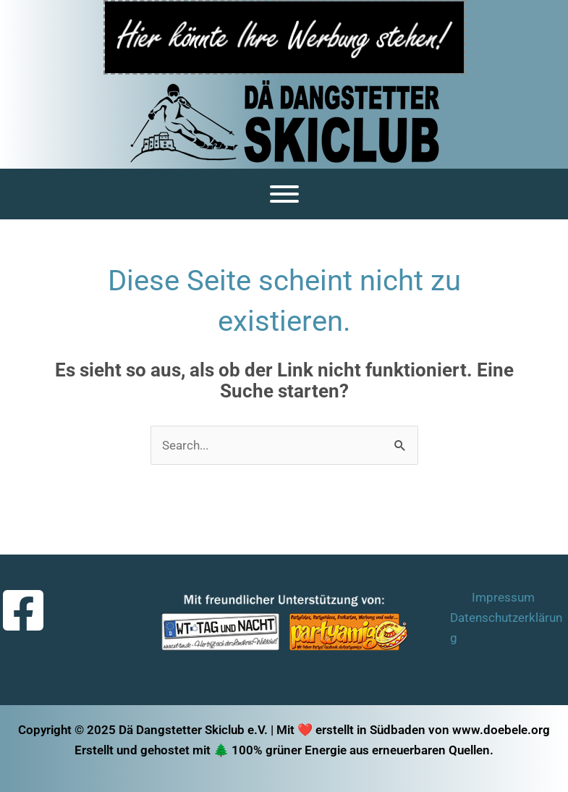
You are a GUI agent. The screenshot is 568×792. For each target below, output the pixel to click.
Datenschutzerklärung (506, 627)
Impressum (503, 597)
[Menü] (284, 194)
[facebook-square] (25, 610)
